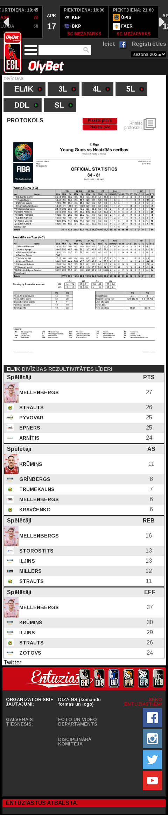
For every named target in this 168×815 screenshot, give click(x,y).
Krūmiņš (30, 464)
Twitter (12, 662)
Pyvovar (30, 417)
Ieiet (109, 44)
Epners (29, 428)
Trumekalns (36, 489)
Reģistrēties (149, 44)
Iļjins (26, 561)
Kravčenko (34, 509)
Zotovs (29, 653)
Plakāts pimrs (100, 120)
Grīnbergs (34, 479)
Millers (30, 571)
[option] (51, 22)
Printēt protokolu (133, 125)
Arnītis (29, 438)
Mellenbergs (38, 392)
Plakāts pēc (100, 127)
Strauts (31, 407)
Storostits (36, 551)
